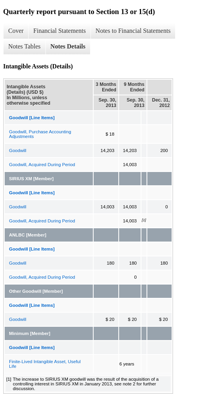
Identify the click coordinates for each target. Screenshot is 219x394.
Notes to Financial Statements (133, 30)
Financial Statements (59, 30)
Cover (16, 30)
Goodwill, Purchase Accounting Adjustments (40, 134)
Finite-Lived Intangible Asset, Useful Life (45, 364)
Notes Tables (24, 46)
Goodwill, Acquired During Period (42, 164)
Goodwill (17, 150)
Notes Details (68, 46)
